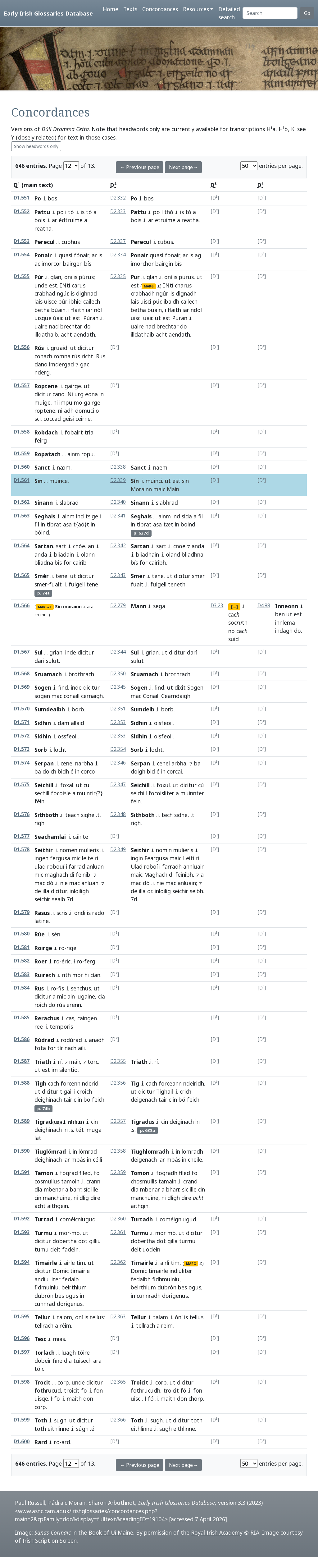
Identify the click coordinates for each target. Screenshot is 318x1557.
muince (58, 481)
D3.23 (217, 605)
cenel (67, 763)
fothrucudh (145, 1390)
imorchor (142, 263)
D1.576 (22, 814)
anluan (95, 866)
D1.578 (22, 849)
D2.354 (118, 749)
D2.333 (118, 211)
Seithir (43, 850)
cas (70, 1018)
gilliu (95, 1241)
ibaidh (171, 301)
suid (233, 639)
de (37, 891)
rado (98, 912)
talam (160, 1317)
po (60, 212)
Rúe (39, 934)
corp (63, 1382)
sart (61, 546)
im (55, 1069)
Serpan (44, 763)
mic (76, 858)
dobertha (64, 1241)
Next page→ (183, 167)
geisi (68, 418)
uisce (50, 301)
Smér (41, 576)
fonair (172, 255)
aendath (84, 334)
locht (156, 749)
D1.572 (22, 736)
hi (86, 975)
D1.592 (22, 1218)
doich (49, 771)
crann (93, 1181)
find (63, 687)
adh (69, 410)
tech (167, 815)
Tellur (42, 1317)
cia (101, 996)
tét (80, 1129)
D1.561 (22, 480)
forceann (170, 1083)
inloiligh (79, 891)
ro (62, 948)
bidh (63, 771)
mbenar (54, 1189)
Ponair (43, 255)
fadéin (70, 1249)
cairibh (157, 562)
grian (55, 652)
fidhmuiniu (165, 1279)
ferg (89, 961)
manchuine (56, 1197)
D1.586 (22, 1039)
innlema (285, 622)
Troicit (139, 1382)
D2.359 (118, 1172)
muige (42, 402)
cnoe (179, 546)
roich (40, 1004)
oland (173, 554)
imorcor (51, 263)
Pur (135, 277)
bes (59, 1295)
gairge (73, 386)
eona (91, 394)
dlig (84, 1197)
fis (61, 988)
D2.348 (118, 814)
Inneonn (286, 606)
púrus (86, 277)
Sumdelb (142, 709)
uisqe (41, 1398)
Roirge (43, 948)
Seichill (43, 785)
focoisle (61, 793)
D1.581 (22, 947)
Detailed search (229, 13)
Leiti (188, 858)
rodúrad (71, 1040)
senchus (81, 988)
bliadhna (192, 554)
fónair (81, 255)
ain (71, 996)
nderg (42, 372)
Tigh (40, 1083)
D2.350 (118, 673)
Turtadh (142, 1219)
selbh (196, 891)
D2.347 (118, 784)
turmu (187, 1241)
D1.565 (22, 575)
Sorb (40, 749)
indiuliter (181, 1271)
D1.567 (22, 652)
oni (68, 277)
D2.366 (118, 1420)
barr (75, 1189)
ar (54, 220)
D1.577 (22, 836)
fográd (69, 1173)
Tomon (140, 1173)
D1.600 (22, 1441)
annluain (194, 866)
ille (94, 1189)
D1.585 (22, 1017)
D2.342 (118, 545)
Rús (39, 347)
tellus (97, 1317)
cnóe (79, 546)
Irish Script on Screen (49, 1540)
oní (168, 277)
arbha (178, 763)
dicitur (86, 347)
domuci (84, 410)
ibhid (75, 301)
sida (187, 516)
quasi (65, 255)
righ (39, 823)
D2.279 (118, 605)
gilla (172, 1241)
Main (173, 489)
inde (70, 652)
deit (55, 1249)
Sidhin (42, 723)
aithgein (57, 1206)
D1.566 (22, 605)
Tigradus (142, 1121)
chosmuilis (144, 1181)
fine (57, 1360)
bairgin (164, 263)
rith (66, 975)
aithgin (139, 1206)
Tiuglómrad (50, 1151)
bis (58, 562)
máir (74, 1061)
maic (159, 489)
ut (68, 318)
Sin (38, 481)
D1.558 (22, 432)
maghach (56, 874)
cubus (165, 242)
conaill (72, 696)
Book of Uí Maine (111, 1532)
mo (78, 402)
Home (110, 9)
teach (72, 815)
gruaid (59, 347)
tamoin (70, 1181)
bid (151, 771)
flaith (77, 310)
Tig (135, 1083)
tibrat (54, 524)
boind (188, 524)
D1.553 (22, 241)
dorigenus (70, 1303)
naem (160, 467)
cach (53, 1083)
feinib (83, 874)
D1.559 (22, 453)
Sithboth (46, 815)
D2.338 (118, 467)
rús (76, 356)
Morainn (141, 489)
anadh (97, 1040)
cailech (91, 301)
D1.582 (22, 961)
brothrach (177, 674)
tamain (167, 1181)
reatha (43, 228)
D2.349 (118, 849)
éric (65, 961)
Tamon (43, 1173)
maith (74, 1398)
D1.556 (22, 347)
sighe (87, 815)
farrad (77, 866)
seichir (42, 899)
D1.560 (22, 467)
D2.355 (118, 1061)
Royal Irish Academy (217, 1532)
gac (84, 364)
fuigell (77, 584)
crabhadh (143, 293)
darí (192, 652)
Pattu (42, 212)
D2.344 (118, 652)
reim (167, 1325)
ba (37, 771)
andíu (41, 1279)
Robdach (46, 432)
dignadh (186, 293)
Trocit (42, 1382)
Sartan (43, 546)
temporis (61, 1026)
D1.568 (22, 673)
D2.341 (118, 515)
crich (185, 1091)
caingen (87, 1018)
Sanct (42, 467)
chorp (196, 1398)
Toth (40, 1420)
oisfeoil (163, 723)
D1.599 (22, 1420)
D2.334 (118, 254)
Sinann (43, 502)
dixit (180, 687)
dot (83, 1241)
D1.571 (22, 722)
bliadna (43, 562)
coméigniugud (178, 1219)
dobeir (42, 1360)
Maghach (155, 874)
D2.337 (118, 241)
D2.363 (118, 1316)
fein (136, 801)
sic (185, 1189)
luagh (68, 1352)
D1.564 (22, 545)
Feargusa (156, 858)
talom (64, 1317)
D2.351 (118, 708)
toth (40, 1428)
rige (71, 948)
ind (80, 516)
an (91, 546)
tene (61, 576)
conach (43, 356)
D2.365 (118, 1382)
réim (65, 1325)
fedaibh (141, 1279)
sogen (42, 696)
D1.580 (22, 933)
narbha (84, 763)
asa (67, 524)
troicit (72, 1390)
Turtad (43, 1219)
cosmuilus (47, 1181)
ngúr (62, 293)
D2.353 (118, 722)
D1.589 (22, 1121)
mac (57, 696)
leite (87, 858)
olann (88, 554)
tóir (38, 1368)
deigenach (144, 1099)
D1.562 (22, 502)
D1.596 (22, 1338)
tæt (168, 524)
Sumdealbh (49, 709)
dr (149, 891)
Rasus (42, 912)
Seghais (44, 516)
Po (37, 198)
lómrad (88, 1151)
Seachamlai (50, 836)
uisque (43, 318)
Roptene (46, 386)
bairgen (73, 263)
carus (78, 285)
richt (87, 356)
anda (40, 554)
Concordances (160, 9)
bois (39, 220)
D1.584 (22, 988)
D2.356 (118, 1083)
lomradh (192, 1151)
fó (183, 1390)
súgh (82, 1428)
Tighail (164, 1091)
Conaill (151, 696)
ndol (196, 310)
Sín (135, 481)
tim (80, 1262)
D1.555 (22, 276)
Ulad (137, 866)
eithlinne (58, 1428)
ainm (73, 454)
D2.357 (118, 1121)
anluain (187, 883)
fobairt (74, 432)
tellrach (43, 1325)
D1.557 (22, 385)
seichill (139, 793)
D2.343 (118, 575)
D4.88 (263, 605)
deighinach (48, 1099)
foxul (163, 785)
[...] (234, 606)
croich (84, 1091)
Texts (130, 9)
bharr (172, 1189)
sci (37, 418)
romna (62, 356)
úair (57, 318)
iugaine (85, 996)
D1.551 (22, 198)
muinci (154, 481)
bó (182, 1099)
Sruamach (48, 674)
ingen (41, 858)
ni (55, 402)
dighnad (86, 293)
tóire (83, 1352)
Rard (40, 1442)
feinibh (184, 874)
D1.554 (22, 254)
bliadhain (147, 554)
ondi (79, 912)
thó (168, 212)
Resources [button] (196, 9)
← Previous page (139, 167)
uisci (145, 301)
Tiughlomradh (150, 1151)
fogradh (166, 1173)
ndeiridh (193, 1083)
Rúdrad (44, 1040)
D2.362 (118, 1262)
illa (46, 891)
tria (88, 432)
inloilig (163, 891)
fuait (55, 584)
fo (97, 1173)
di (72, 874)
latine (41, 921)
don (88, 1398)
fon (98, 1390)
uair (147, 318)
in (101, 394)
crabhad (44, 293)
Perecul (44, 242)
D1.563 (22, 515)
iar (89, 310)
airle (69, 1262)
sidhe (181, 815)
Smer (138, 576)
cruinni (41, 615)
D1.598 (22, 1382)
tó (71, 212)
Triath (42, 1061)
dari (39, 660)
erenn (73, 1004)
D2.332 (118, 198)
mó (171, 1233)
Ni (70, 394)
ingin (137, 858)
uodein (151, 1249)
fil (36, 524)
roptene (44, 410)
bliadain (64, 554)
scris (62, 912)
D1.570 (22, 708)
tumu (41, 1249)
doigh (138, 771)
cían (95, 975)
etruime (165, 220)
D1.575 (22, 784)
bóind (41, 532)
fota (40, 1048)
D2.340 (118, 502)
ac (37, 263)
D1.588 (22, 1083)
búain (58, 310)
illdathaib (46, 334)
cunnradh (149, 1295)
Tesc (40, 1339)
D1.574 (22, 763)
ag (198, 255)
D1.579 (22, 912)
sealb (58, 899)
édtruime (71, 220)
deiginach (182, 1121)
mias (59, 1339)
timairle (80, 1271)
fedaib (70, 1279)
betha (42, 310)
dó (50, 883)
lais (38, 301)
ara (90, 606)
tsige (91, 516)
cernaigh (92, 696)
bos (148, 198)
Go (307, 13)
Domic (60, 1271)
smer (40, 584)
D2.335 (118, 276)
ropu (87, 454)
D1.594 (22, 1262)
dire (186, 1197)
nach (70, 1048)
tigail (66, 1091)
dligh (173, 1197)
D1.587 (22, 1061)
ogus (72, 1295)
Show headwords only (36, 146)
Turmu (43, 1233)
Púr (38, 277)
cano (58, 394)
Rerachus (46, 1018)
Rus (100, 356)
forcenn (70, 1083)
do (87, 326)
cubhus (70, 242)
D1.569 (22, 687)
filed (85, 1173)
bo (87, 1099)
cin (94, 1121)
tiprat (144, 524)
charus (183, 285)
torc (93, 1061)
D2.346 (118, 763)
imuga (93, 1129)
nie (64, 883)
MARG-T (45, 607)
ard (65, 1442)
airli (164, 1262)
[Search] (270, 13)
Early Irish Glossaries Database (48, 13)
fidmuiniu (46, 1287)
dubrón (43, 1295)
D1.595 (22, 1316)
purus (186, 277)
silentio (68, 1069)
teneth (176, 584)
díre (95, 1197)
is (82, 212)
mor (77, 975)
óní (179, 1317)
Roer (40, 961)
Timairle (45, 1262)
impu (65, 402)
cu (86, 785)
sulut (52, 660)
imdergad (61, 364)
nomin (164, 850)
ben (280, 614)
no (231, 631)
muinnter (192, 793)
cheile (195, 1159)
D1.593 (22, 1232)
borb (78, 709)
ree (38, 1026)
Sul (38, 652)
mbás (78, 1159)
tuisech (82, 1360)
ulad (40, 866)
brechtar (71, 326)
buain (155, 310)
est (53, 285)
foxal (66, 785)
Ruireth (44, 975)
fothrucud (47, 1390)
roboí (151, 866)
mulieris (89, 850)
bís (178, 263)
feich (98, 1099)
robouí (55, 866)
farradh (172, 866)
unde (41, 285)
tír (60, 1048)
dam (63, 723)
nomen (68, 850)
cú (201, 785)
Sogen (42, 687)
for (67, 562)
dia (38, 1189)
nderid (90, 1083)
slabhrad (167, 502)
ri (96, 858)
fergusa (60, 858)
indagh (284, 630)
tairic (69, 1099)
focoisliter (161, 793)
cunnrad (44, 1303)
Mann (138, 606)
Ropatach (47, 454)
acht (66, 334)
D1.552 (22, 211)
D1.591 (22, 1172)
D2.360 (118, 1218)
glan (55, 277)
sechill (41, 793)
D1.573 (22, 749)
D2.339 (118, 480)
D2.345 (118, 687)
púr (62, 301)
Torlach (44, 1352)
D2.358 (118, 1151)
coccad (52, 418)
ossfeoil (68, 736)
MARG (149, 286)
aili (81, 1048)
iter (56, 1279)
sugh (60, 1420)
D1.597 (22, 1352)
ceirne (83, 418)
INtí (65, 285)
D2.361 (118, 1232)
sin (185, 481)
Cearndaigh (175, 696)
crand (190, 1181)
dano (41, 364)
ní (76, 1197)
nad (54, 326)
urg (79, 394)
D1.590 (22, 1151)
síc (87, 1189)
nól (98, 310)
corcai (174, 771)
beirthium (74, 1287)
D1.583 (22, 974)
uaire (41, 326)
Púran (90, 318)
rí (59, 1061)
